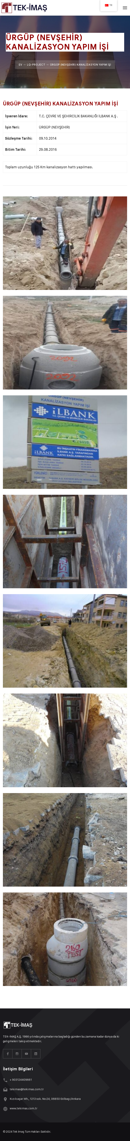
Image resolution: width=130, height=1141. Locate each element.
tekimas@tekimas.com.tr (27, 1089)
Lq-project (36, 64)
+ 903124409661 (21, 1079)
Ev (20, 64)
